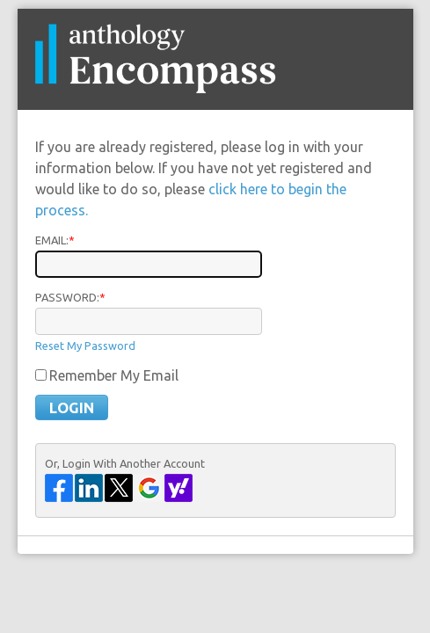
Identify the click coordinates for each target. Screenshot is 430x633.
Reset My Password (85, 345)
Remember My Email (114, 375)
